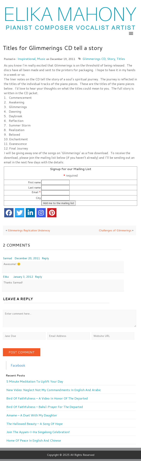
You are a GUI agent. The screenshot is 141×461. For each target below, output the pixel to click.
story (111, 58)
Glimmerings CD (94, 58)
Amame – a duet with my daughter (31, 415)
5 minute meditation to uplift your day (34, 381)
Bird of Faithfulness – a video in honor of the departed (47, 398)
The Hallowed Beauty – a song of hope (34, 424)
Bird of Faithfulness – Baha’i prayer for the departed (44, 407)
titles (121, 58)
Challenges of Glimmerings (115, 230)
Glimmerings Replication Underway (29, 230)
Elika (6, 277)
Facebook (18, 365)
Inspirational (26, 58)
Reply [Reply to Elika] (38, 277)
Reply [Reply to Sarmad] (45, 258)
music (41, 58)
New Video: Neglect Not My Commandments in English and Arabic (53, 390)
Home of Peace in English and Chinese (33, 440)
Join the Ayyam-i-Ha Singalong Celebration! (38, 432)
